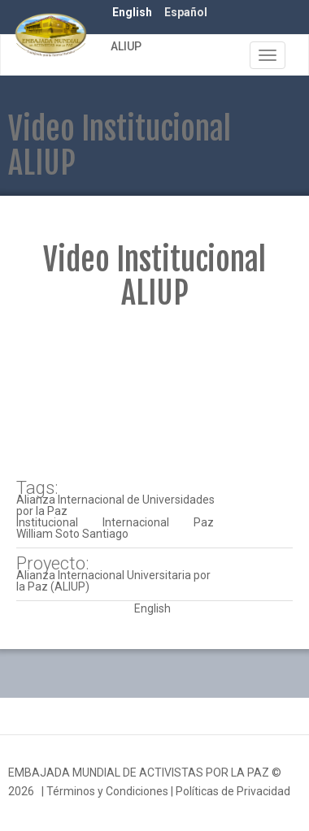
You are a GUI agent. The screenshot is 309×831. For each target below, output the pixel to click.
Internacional (135, 522)
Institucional (47, 522)
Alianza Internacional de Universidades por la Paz (115, 505)
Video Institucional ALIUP (154, 276)
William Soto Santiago (72, 533)
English (132, 12)
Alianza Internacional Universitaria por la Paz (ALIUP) (113, 581)
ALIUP (126, 46)
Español (185, 12)
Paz (204, 522)
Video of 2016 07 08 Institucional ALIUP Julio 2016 (154, 395)
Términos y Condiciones (107, 791)
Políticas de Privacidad (233, 791)
